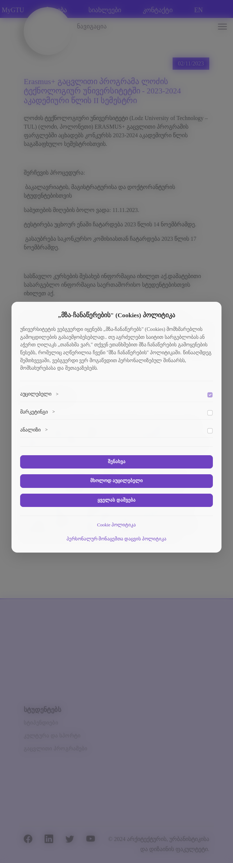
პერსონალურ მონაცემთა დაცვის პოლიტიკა (117, 538)
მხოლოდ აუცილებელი (116, 480)
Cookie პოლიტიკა (116, 524)
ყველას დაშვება (116, 500)
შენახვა (116, 461)
